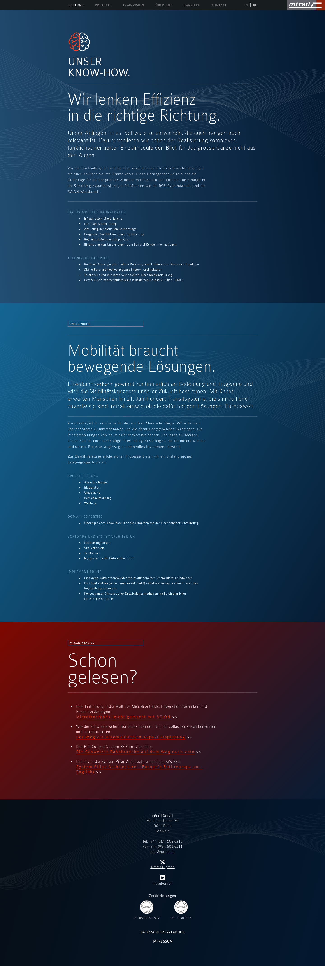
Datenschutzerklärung (162, 932)
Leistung (76, 5)
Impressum (162, 941)
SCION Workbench (84, 192)
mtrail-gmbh (163, 880)
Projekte (103, 5)
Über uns (164, 5)
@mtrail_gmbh (162, 864)
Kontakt (219, 5)
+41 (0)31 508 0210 (166, 841)
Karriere (192, 5)
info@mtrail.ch (162, 852)
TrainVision (133, 5)
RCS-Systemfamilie (175, 186)
